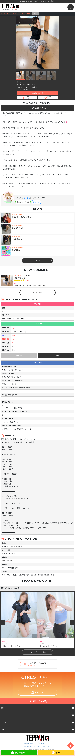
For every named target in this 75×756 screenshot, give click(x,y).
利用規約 (33, 743)
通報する (36, 202)
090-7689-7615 (7, 561)
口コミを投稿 (43, 292)
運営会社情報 (28, 746)
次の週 (56, 356)
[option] (19, 620)
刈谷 (28, 14)
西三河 (22, 14)
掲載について (47, 746)
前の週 (19, 356)
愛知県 (14, 14)
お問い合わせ (37, 746)
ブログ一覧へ (42, 261)
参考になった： (23, 202)
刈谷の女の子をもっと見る (40, 652)
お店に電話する (19, 752)
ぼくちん (26, 198)
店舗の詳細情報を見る (37, 93)
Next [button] (72, 622)
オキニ (56, 752)
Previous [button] (2, 622)
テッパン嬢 (4, 14)
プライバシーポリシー (44, 743)
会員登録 (26, 743)
